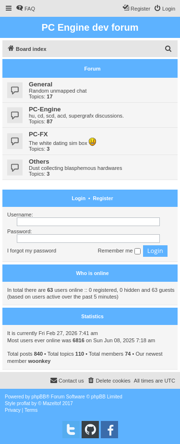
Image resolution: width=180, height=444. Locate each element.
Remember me (119, 251)
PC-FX (38, 134)
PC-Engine (45, 109)
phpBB (39, 396)
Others (39, 161)
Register (103, 198)
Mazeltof (52, 403)
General (40, 84)
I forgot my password (31, 250)
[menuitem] (25, 8)
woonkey (39, 361)
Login (79, 198)
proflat (23, 403)
